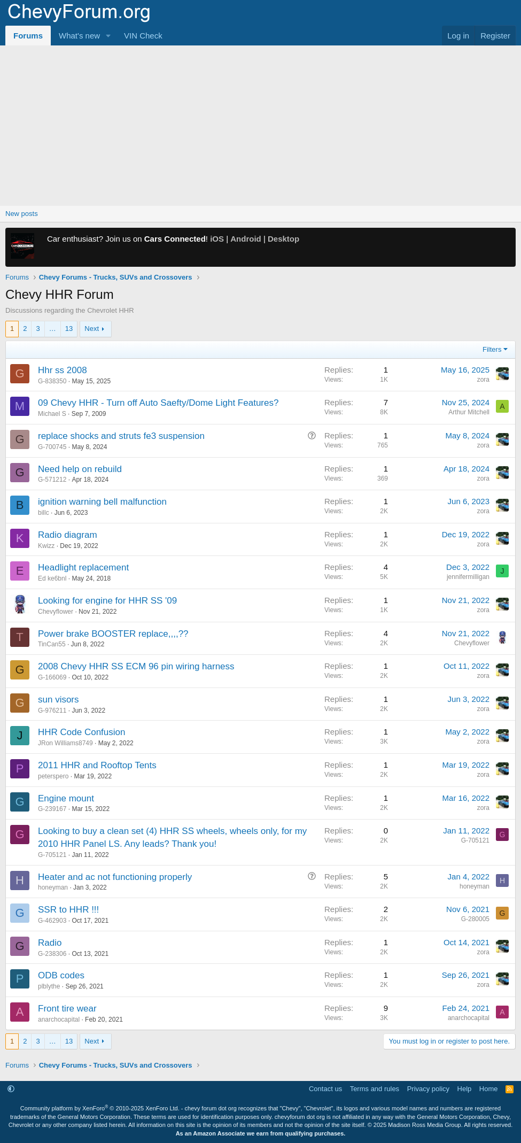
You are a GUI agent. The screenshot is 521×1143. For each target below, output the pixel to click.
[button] (108, 35)
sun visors (58, 699)
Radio (49, 943)
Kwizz (46, 546)
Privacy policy (428, 1089)
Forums (28, 35)
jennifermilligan (468, 577)
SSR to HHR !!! (68, 910)
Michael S (52, 414)
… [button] (52, 329)
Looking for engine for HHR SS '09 (107, 601)
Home (488, 1089)
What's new (79, 35)
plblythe (49, 986)
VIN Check (143, 35)
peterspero (53, 776)
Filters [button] (492, 349)
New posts (21, 214)
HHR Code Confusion (81, 732)
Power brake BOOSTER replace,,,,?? (113, 634)
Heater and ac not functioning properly (115, 877)
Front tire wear (67, 1008)
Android (245, 238)
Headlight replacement (83, 567)
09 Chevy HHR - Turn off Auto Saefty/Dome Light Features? (158, 403)
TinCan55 (52, 644)
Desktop (283, 238)
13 (69, 329)
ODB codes (61, 975)
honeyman (53, 887)
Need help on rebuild (80, 469)
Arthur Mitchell (468, 412)
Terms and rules (374, 1089)
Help (464, 1089)
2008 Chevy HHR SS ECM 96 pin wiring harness (136, 666)
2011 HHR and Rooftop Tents (97, 765)
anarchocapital (59, 1019)
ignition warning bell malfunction (102, 502)
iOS (217, 238)
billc (43, 512)
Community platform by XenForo (100, 1108)
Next (91, 329)
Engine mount (66, 798)
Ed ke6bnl (52, 578)
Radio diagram (67, 535)
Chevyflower (55, 611)
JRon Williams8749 (65, 743)
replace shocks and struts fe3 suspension (121, 436)
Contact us (325, 1089)
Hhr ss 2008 (62, 370)
